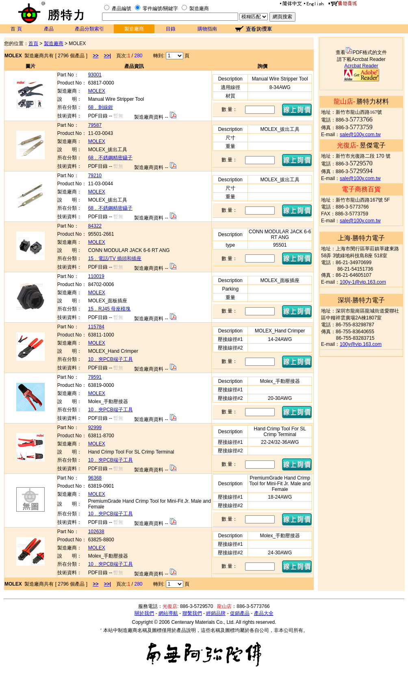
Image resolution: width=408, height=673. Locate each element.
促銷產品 (240, 613)
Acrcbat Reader (361, 66)
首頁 (33, 43)
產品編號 (121, 8)
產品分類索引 (89, 29)
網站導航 (168, 613)
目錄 (171, 29)
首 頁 (16, 29)
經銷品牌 (216, 613)
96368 (95, 478)
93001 (95, 75)
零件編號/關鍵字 (160, 8)
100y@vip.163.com (361, 344)
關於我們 (144, 613)
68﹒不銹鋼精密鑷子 (110, 158)
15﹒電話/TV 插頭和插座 (114, 258)
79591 (95, 377)
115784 (96, 327)
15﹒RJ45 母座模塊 (109, 309)
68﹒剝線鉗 (100, 107)
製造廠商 (199, 8)
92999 (95, 427)
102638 (96, 531)
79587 (95, 125)
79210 (95, 175)
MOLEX (96, 91)
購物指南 (207, 29)
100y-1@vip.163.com (363, 282)
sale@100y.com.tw (360, 134)
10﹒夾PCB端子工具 (110, 359)
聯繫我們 (192, 613)
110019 (96, 276)
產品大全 (263, 613)
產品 (49, 29)
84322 (95, 226)
